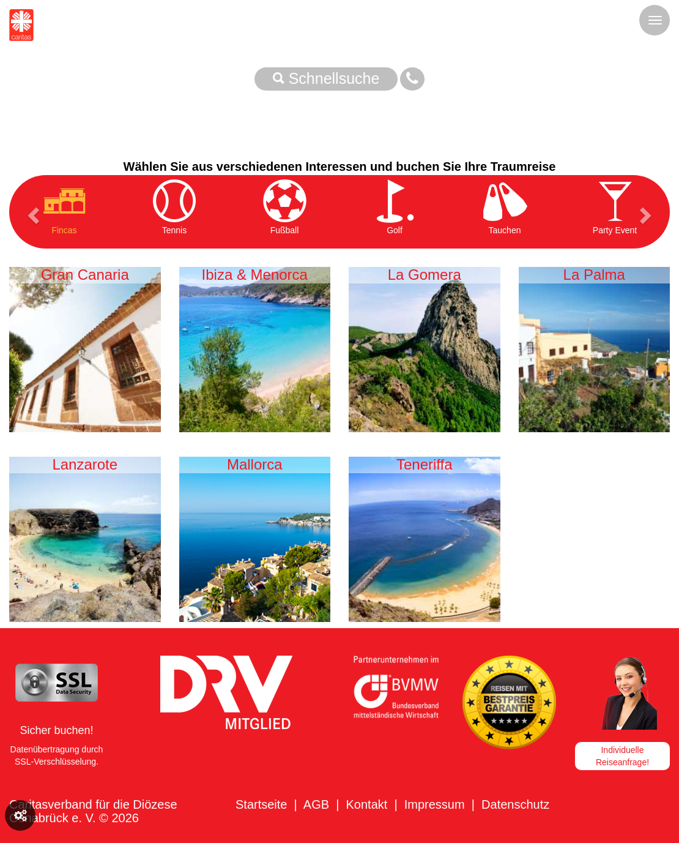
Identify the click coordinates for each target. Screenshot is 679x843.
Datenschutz (515, 804)
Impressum (434, 804)
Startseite (261, 804)
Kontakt (366, 804)
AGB (316, 804)
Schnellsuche (326, 78)
